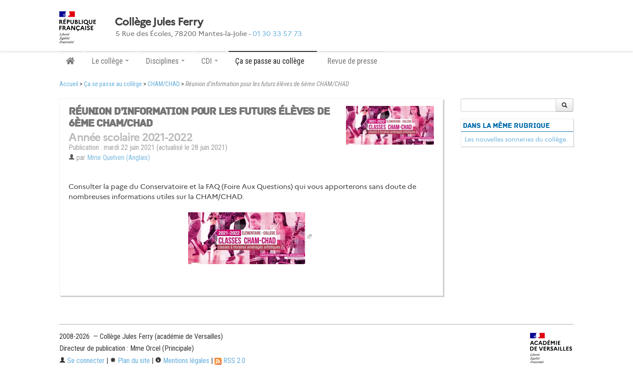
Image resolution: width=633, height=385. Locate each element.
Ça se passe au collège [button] (272, 61)
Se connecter (82, 360)
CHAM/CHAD (164, 84)
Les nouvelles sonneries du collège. (516, 139)
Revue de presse (352, 61)
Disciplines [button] (165, 61)
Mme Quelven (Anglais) (118, 157)
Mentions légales (182, 360)
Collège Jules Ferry (159, 22)
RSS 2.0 (230, 360)
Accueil (68, 84)
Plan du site (130, 360)
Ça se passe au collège (113, 84)
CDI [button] (209, 61)
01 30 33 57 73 (277, 33)
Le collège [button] (110, 61)
